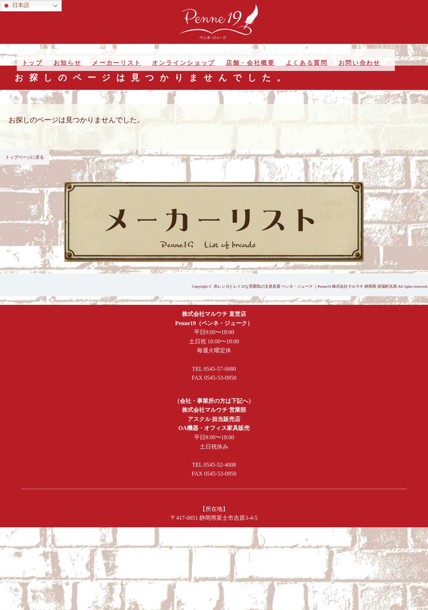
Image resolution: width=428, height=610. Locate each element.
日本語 (15, 5)
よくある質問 (307, 63)
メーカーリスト (116, 63)
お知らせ (68, 63)
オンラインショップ (183, 63)
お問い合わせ (359, 63)
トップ (32, 63)
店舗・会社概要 (250, 63)
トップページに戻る (24, 157)
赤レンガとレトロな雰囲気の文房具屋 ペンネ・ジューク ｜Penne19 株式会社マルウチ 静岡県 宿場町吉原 (305, 286)
